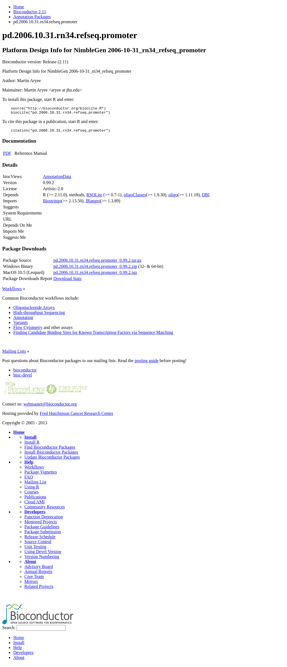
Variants (20, 325)
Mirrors (31, 584)
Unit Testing (35, 549)
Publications (35, 499)
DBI (206, 197)
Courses (31, 494)
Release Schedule (39, 539)
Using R (31, 489)
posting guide (147, 363)
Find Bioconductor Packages (49, 449)
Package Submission (42, 534)
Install (30, 439)
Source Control (37, 544)
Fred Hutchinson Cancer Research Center (76, 416)
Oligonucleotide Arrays (34, 310)
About (30, 564)
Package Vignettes (40, 474)
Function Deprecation (43, 519)
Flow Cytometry (27, 330)
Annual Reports (38, 574)
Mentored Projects (40, 524)
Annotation (23, 320)
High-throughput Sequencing (39, 315)
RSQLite (94, 197)
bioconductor (25, 372)
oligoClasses (135, 197)
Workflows (12, 291)
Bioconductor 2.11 (29, 11)
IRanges (93, 203)
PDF (7, 155)
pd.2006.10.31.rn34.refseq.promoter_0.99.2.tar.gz (97, 262)
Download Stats (67, 281)
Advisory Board (38, 569)
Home (18, 6)
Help (28, 464)
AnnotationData (57, 179)
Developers (34, 514)
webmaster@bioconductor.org (50, 406)
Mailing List (35, 484)
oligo (173, 197)
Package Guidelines (42, 529)
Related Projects (38, 589)
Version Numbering (41, 559)
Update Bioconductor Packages (52, 459)
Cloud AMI (34, 504)
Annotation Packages (32, 16)
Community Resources (44, 509)
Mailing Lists (14, 353)
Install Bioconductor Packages (51, 454)
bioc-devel (22, 377)
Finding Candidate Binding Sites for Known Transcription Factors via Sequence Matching (93, 335)
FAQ (28, 479)
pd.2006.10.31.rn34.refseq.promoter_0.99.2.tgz (95, 275)
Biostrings (52, 203)
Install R (32, 444)
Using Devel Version (42, 554)
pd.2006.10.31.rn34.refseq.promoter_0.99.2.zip (95, 268)
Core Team (34, 579)
